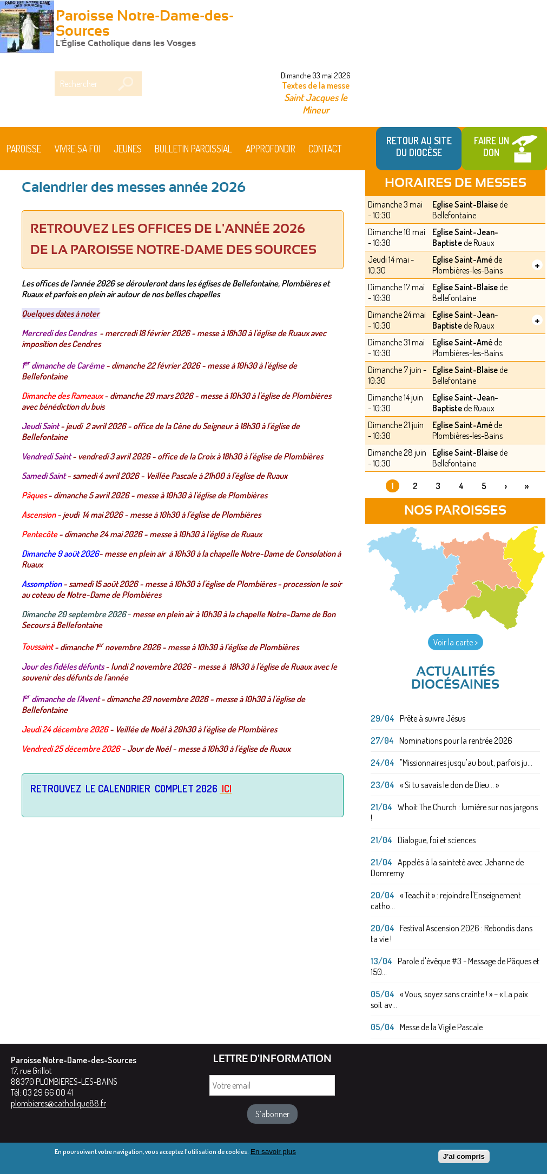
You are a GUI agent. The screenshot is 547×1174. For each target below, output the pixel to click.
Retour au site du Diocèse (419, 146)
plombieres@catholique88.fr (58, 1103)
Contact (325, 149)
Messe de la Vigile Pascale (441, 1027)
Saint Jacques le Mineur (315, 103)
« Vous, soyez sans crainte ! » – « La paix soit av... (449, 999)
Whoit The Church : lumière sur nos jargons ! (454, 812)
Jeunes (128, 149)
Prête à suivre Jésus (432, 718)
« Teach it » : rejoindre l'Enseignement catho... (446, 900)
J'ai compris (464, 1156)
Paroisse (23, 149)
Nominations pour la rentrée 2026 (455, 740)
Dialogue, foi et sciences (437, 840)
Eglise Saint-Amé (462, 259)
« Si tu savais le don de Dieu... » (449, 784)
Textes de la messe (316, 85)
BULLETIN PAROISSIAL (193, 149)
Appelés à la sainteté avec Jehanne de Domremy (447, 867)
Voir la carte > (455, 642)
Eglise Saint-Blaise (465, 204)
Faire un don (491, 146)
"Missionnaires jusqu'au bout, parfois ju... (466, 762)
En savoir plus (273, 1152)
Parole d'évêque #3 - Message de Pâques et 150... (455, 966)
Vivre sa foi (77, 149)
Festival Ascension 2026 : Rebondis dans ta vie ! (451, 933)
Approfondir (270, 149)
